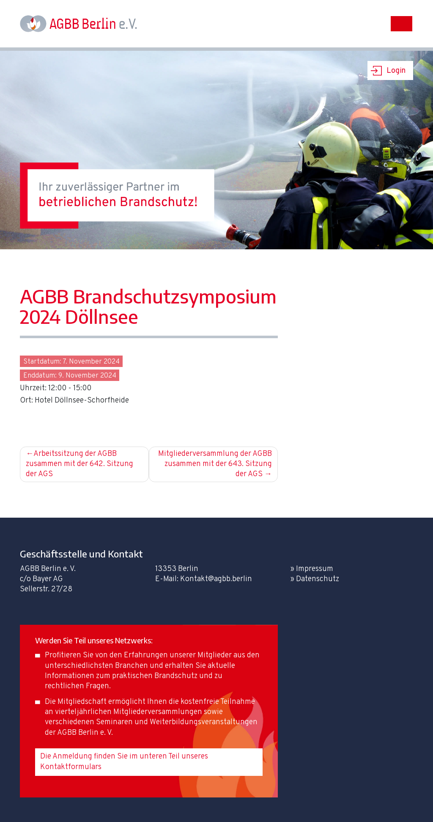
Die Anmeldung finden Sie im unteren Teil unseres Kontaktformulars (124, 762)
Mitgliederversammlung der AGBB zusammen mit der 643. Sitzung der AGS (215, 464)
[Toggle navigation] (401, 23)
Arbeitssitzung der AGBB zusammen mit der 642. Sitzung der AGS (79, 464)
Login (396, 71)
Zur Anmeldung (58, 419)
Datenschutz (317, 579)
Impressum (314, 569)
